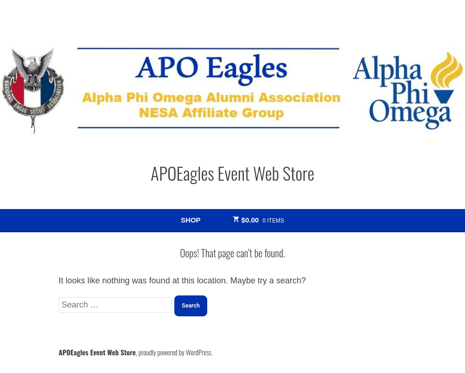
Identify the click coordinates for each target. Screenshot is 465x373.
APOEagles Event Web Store (232, 173)
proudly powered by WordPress (175, 352)
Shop (190, 220)
